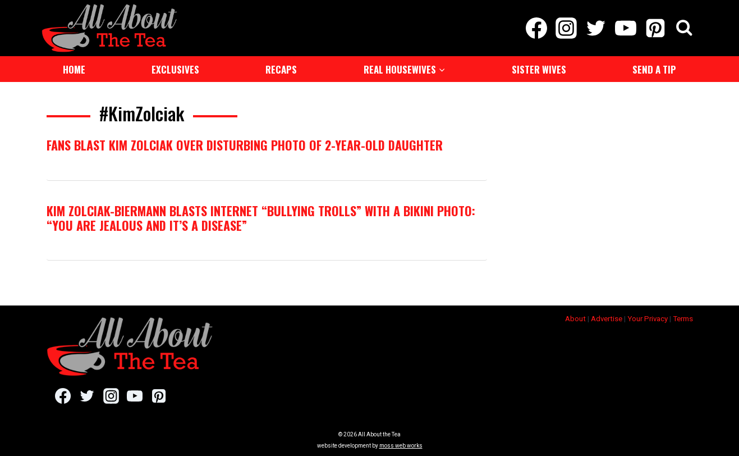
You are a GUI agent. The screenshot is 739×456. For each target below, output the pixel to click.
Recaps (281, 69)
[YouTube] (626, 28)
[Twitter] (596, 28)
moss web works (401, 446)
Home (74, 69)
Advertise (606, 318)
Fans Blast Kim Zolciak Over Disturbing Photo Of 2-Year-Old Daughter (245, 145)
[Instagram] (566, 28)
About (575, 318)
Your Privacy (647, 318)
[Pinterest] (656, 28)
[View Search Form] (684, 28)
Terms (683, 318)
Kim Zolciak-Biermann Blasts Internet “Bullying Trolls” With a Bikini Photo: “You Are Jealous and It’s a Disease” (261, 218)
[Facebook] (536, 28)
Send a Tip (654, 69)
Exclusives (175, 69)
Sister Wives (539, 69)
